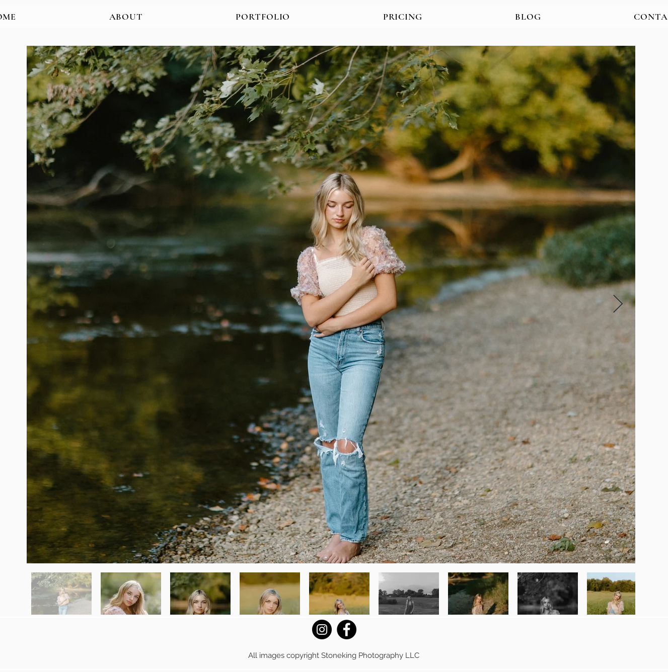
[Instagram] (322, 629)
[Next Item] (618, 304)
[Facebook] (346, 629)
